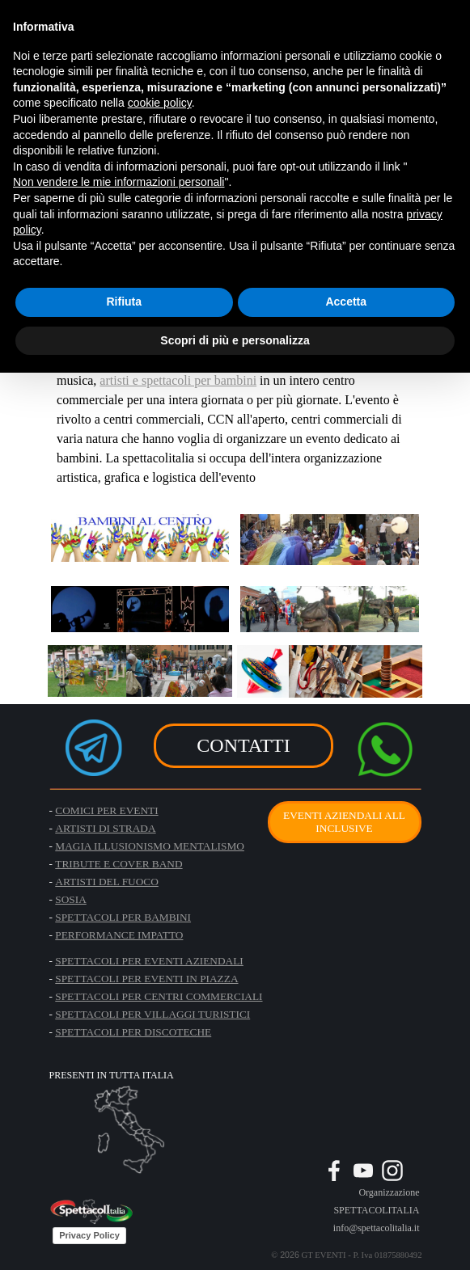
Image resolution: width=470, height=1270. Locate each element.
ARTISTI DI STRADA (105, 828)
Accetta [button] (345, 301)
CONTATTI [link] (243, 745)
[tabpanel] (323, 1209)
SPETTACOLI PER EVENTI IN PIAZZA (146, 979)
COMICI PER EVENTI (106, 810)
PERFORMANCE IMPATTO (119, 935)
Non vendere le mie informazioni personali (118, 181)
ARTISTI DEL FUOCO (107, 881)
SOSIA (71, 899)
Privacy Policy (89, 1235)
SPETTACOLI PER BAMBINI (123, 917)
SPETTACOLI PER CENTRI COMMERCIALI (158, 996)
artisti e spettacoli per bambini (178, 380)
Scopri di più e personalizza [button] (234, 340)
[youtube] (363, 1170)
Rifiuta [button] (124, 301)
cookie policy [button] (160, 102)
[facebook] (334, 1170)
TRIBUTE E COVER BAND (118, 864)
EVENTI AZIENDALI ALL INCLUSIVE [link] (344, 821)
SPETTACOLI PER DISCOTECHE (133, 1032)
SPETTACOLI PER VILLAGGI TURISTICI (152, 1014)
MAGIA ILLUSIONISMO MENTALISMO (149, 846)
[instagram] (392, 1170)
